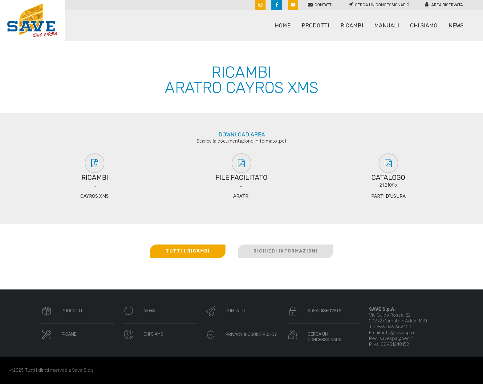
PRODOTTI (72, 310)
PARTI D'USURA (388, 196)
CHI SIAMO (153, 334)
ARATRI (241, 196)
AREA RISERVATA (324, 310)
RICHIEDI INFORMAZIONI (286, 251)
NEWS (149, 310)
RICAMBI (70, 334)
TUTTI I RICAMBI (188, 251)
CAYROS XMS (94, 196)
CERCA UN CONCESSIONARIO (325, 337)
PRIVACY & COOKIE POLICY (251, 334)
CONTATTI (235, 310)
